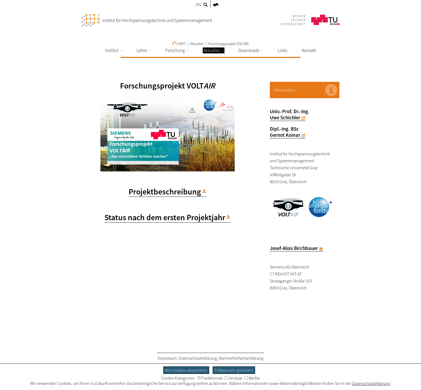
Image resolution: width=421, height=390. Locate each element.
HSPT (179, 43)
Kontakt (309, 50)
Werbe (252, 378)
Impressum (167, 358)
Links (282, 50)
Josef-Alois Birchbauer (294, 248)
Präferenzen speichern (233, 370)
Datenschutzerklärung (198, 358)
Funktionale (210, 378)
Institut (113, 50)
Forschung (177, 50)
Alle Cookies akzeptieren (186, 370)
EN (198, 4)
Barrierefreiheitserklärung (241, 358)
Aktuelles (213, 50)
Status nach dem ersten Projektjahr (164, 217)
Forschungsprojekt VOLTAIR (228, 43)
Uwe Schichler (285, 118)
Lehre (144, 50)
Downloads (250, 50)
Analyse (233, 378)
